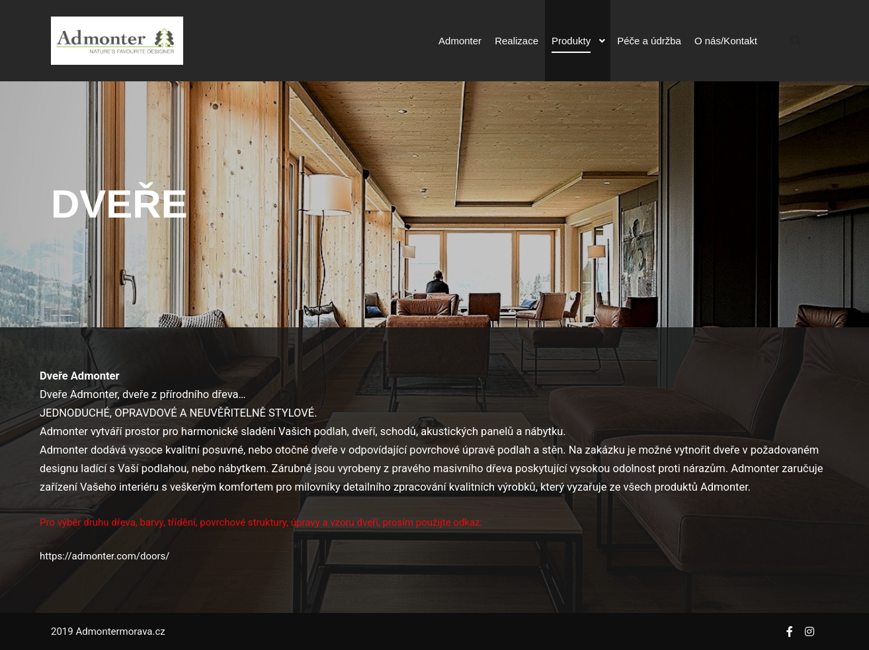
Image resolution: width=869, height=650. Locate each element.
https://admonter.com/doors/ (105, 556)
